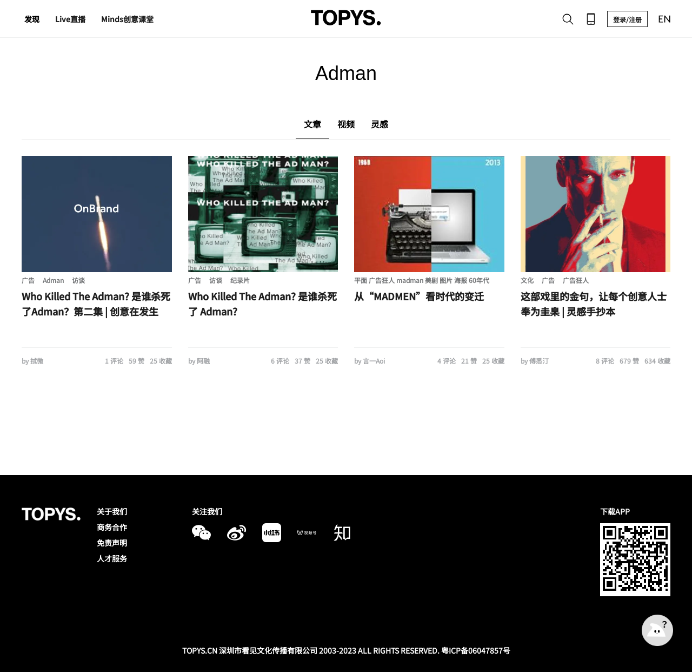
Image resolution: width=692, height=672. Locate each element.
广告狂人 (576, 280)
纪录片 (240, 280)
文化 (527, 280)
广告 (28, 280)
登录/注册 (627, 19)
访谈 (78, 280)
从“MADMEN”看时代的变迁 (419, 296)
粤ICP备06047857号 (475, 650)
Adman (53, 280)
